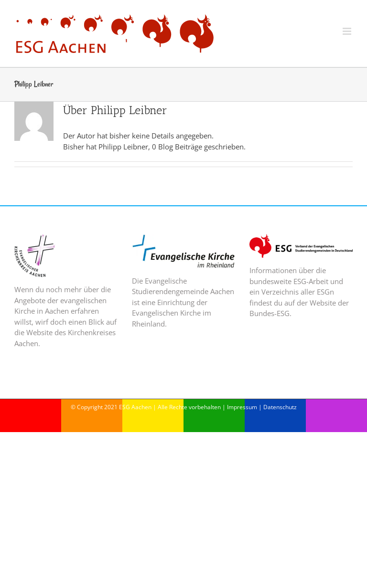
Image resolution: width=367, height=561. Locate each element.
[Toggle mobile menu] (348, 31)
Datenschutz (280, 407)
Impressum (242, 407)
